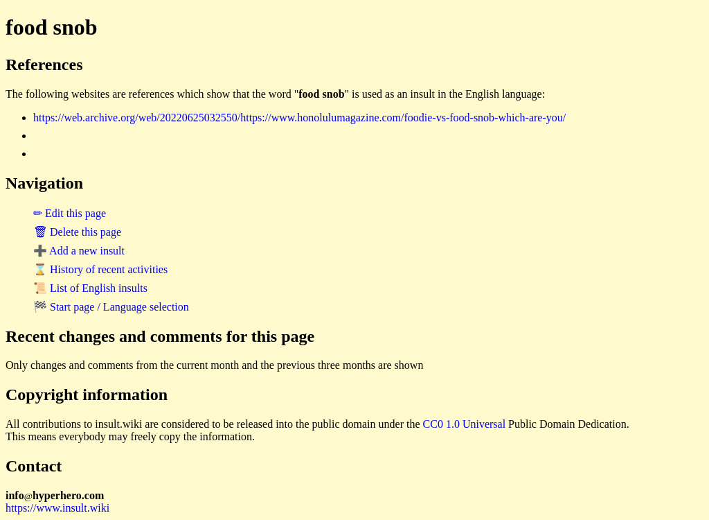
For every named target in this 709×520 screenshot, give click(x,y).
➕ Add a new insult (79, 251)
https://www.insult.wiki (57, 508)
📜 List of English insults (90, 288)
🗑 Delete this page (77, 232)
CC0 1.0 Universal (464, 424)
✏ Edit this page (69, 213)
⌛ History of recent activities (100, 269)
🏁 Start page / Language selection (111, 307)
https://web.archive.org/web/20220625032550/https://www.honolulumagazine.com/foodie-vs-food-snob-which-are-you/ (299, 117)
